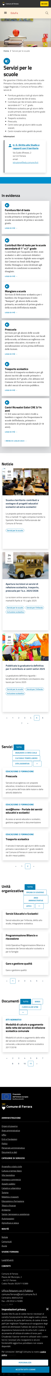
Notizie (5, 1243)
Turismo (5, 1199)
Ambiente (6, 1216)
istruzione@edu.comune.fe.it (25, 162)
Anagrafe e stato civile (12, 1173)
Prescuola (10, 329)
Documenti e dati (9, 1158)
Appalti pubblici (8, 1190)
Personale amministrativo (13, 1154)
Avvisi (4, 1252)
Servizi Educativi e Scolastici (22, 913)
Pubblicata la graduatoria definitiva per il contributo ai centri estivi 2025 (25, 667)
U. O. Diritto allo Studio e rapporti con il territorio (26, 146)
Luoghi (5, 1266)
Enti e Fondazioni (9, 1145)
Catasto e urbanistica (11, 1194)
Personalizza (25, 1362)
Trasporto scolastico (16, 369)
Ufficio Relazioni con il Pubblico (17, 1297)
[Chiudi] (47, 1308)
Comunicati (7, 1248)
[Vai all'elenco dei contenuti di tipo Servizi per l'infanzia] (34, 607)
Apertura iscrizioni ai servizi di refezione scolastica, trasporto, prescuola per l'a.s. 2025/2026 (22, 587)
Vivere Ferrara (10, 1258)
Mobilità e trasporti (10, 1203)
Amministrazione (11, 1124)
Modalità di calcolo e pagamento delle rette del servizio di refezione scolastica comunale (25, 1027)
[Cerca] (47, 13)
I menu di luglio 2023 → (16, 441)
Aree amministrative (11, 1137)
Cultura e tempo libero (12, 1177)
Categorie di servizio (13, 1164)
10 (25, 1063)
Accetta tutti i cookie (25, 1369)
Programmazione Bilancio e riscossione (22, 937)
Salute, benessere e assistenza (15, 1220)
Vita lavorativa (8, 1181)
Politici (4, 1150)
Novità (5, 1235)
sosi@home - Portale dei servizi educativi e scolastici (24, 811)
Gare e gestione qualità (19, 963)
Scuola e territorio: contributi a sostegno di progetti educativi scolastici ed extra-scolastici (22, 504)
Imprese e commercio (11, 1186)
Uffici (4, 1141)
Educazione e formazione (13, 1207)
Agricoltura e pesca (10, 1229)
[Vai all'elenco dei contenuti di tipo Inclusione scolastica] (15, 612)
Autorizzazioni (8, 1225)
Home (6, 51)
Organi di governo (10, 1132)
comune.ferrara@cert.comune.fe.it (19, 1301)
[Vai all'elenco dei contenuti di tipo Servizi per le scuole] (15, 530)
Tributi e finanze (9, 1212)
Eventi (10, 1266)
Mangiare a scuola (15, 291)
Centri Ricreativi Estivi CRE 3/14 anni (23, 409)
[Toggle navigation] (5, 12)
